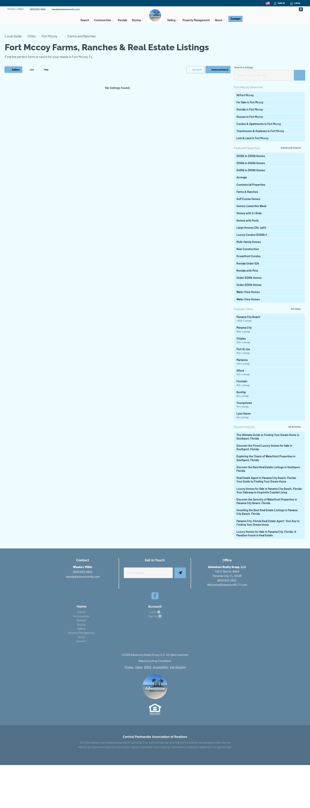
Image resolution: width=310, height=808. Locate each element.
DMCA (147, 667)
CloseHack (164, 660)
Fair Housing (177, 667)
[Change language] (267, 3)
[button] (195, 69)
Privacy (129, 667)
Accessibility (160, 667)
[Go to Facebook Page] (301, 9)
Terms (139, 667)
